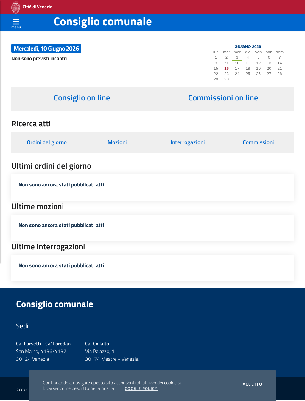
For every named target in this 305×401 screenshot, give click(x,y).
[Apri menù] (16, 22)
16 (226, 68)
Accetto (252, 384)
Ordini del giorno (47, 142)
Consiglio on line (82, 97)
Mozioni (117, 142)
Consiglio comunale (103, 21)
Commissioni (258, 142)
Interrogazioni (188, 142)
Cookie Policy (141, 388)
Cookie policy (28, 390)
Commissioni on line (223, 97)
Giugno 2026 (248, 46)
